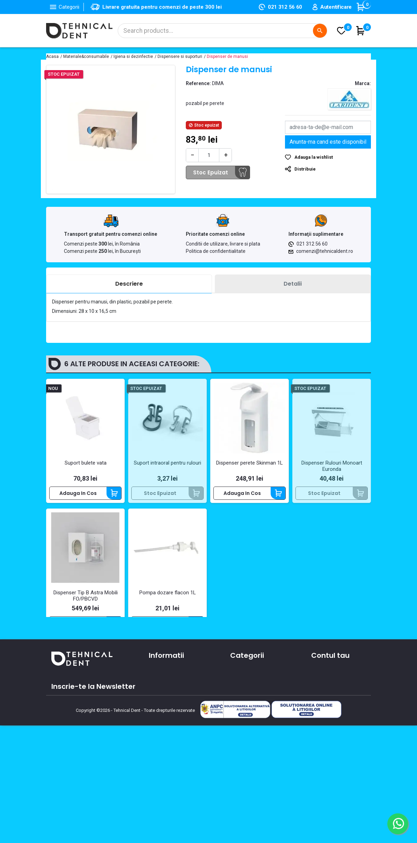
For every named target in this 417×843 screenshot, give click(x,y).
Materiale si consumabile (260, 702)
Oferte (157, 730)
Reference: (198, 83)
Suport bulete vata (86, 463)
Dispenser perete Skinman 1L (249, 463)
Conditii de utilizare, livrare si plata (223, 244)
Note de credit (328, 712)
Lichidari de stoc (250, 742)
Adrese (319, 722)
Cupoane (322, 732)
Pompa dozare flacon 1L (167, 592)
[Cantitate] (208, 155)
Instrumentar (246, 712)
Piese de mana (248, 722)
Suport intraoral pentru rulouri (167, 463)
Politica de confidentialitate (216, 251)
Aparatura (242, 692)
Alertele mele (327, 742)
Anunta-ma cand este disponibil (328, 141)
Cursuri (157, 740)
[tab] (129, 284)
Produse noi (244, 732)
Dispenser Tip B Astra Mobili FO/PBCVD (85, 595)
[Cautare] (222, 31)
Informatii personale (335, 692)
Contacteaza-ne (169, 719)
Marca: (363, 83)
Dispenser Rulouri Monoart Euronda (331, 466)
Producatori (163, 750)
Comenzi (322, 702)
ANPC (155, 760)
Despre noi (162, 709)
